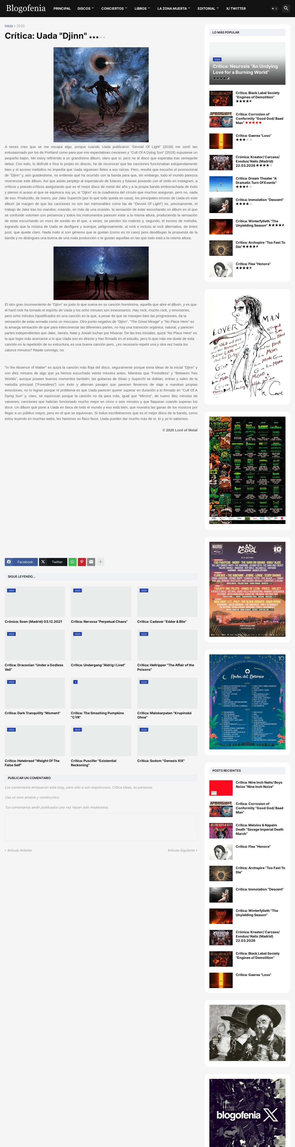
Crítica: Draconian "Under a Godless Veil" (34, 667)
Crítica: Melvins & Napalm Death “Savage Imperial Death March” (260, 829)
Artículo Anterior (19, 850)
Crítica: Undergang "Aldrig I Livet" (98, 665)
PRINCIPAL (62, 8)
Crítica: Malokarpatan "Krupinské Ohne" (164, 715)
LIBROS (141, 8)
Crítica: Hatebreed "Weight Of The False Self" (32, 763)
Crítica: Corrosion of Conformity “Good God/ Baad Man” (259, 118)
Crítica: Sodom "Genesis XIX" (161, 761)
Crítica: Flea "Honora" (253, 265)
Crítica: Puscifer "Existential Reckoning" (93, 763)
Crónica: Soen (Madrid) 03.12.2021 (33, 621)
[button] (274, 8)
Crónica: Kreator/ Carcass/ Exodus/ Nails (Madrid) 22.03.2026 (258, 161)
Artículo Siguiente (181, 850)
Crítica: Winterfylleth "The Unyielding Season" (260, 223)
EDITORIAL (206, 8)
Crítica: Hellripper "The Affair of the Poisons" (165, 667)
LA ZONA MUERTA (172, 8)
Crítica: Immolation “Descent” (260, 201)
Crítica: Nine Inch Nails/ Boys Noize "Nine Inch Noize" (259, 784)
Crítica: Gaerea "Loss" (253, 137)
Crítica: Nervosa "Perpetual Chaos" (99, 621)
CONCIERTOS (112, 8)
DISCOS (84, 8)
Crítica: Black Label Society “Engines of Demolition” (258, 97)
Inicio (9, 26)
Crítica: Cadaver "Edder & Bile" (162, 621)
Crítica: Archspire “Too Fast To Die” (260, 244)
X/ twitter (236, 8)
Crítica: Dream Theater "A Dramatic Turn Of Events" (256, 182)
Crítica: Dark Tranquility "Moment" (32, 713)
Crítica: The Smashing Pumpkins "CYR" (97, 715)
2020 (21, 26)
